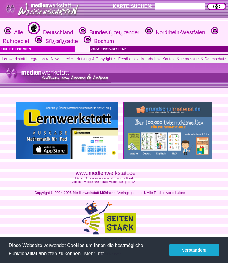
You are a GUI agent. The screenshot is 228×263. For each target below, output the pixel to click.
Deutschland (49, 32)
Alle (13, 32)
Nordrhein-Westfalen (174, 32)
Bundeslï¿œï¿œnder (108, 32)
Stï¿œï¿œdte (56, 41)
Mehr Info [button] (94, 253)
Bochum (98, 41)
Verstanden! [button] (194, 250)
